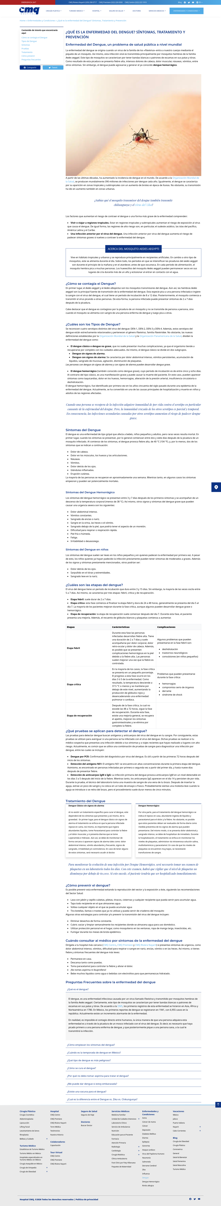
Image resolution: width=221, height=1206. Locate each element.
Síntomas (26, 45)
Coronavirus (178, 1149)
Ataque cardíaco (148, 1150)
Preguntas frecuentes (31, 59)
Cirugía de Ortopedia (34, 1167)
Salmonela (146, 1162)
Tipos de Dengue (29, 41)
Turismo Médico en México (30, 1153)
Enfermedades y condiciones (186, 11)
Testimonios (55, 1131)
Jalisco (175, 1119)
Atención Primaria (119, 1143)
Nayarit (187, 1127)
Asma (144, 1118)
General (176, 1153)
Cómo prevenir (28, 56)
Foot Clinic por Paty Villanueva (123, 1163)
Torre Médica (55, 1127)
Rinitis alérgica (148, 1185)
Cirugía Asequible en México (31, 1163)
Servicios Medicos (156, 11)
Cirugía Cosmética (27, 1115)
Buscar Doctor (86, 1125)
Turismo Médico (179, 1169)
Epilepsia (145, 1142)
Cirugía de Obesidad (34, 1171)
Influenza (146, 1174)
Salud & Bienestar (180, 1157)
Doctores (137, 11)
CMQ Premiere (111, 2)
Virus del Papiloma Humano (153, 1154)
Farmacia (115, 1139)
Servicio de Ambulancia (121, 1127)
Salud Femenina (179, 1161)
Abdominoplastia (26, 1119)
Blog (180, 2)
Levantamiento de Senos (29, 1131)
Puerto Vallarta (179, 1123)
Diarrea (145, 1138)
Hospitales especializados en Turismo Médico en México (31, 1158)
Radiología (126, 1147)
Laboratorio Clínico (119, 1123)
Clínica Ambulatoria (119, 1158)
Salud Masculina (179, 1165)
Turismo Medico (76, 11)
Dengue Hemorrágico (150, 1181)
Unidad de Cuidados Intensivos (126, 1119)
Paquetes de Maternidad (121, 1166)
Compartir (30, 67)
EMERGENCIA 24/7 (28, 2)
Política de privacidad (87, 1199)
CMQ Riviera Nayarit (83, 2)
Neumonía (146, 1158)
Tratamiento (27, 52)
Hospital (96, 11)
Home (23, 20)
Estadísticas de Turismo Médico (32, 1149)
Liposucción (24, 1123)
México (176, 1115)
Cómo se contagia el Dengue (34, 37)
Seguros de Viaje (87, 1115)
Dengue (145, 1177)
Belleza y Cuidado (34, 1139)
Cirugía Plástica (53, 11)
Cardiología (126, 1150)
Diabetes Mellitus (149, 1134)
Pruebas (25, 48)
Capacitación (55, 1145)
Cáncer (145, 1126)
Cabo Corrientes (187, 1131)
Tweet (53, 67)
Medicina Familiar (119, 1115)
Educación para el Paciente (122, 1135)
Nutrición (115, 1131)
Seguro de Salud (116, 11)
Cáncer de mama (149, 1122)
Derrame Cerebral (149, 1165)
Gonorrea (146, 1146)
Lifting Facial (25, 1127)
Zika (143, 1169)
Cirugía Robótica (126, 1154)
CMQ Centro (135, 2)
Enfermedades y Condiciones (41, 20)
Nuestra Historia (56, 1135)
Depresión (146, 1130)
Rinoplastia (24, 1135)
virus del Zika (143, 205)
